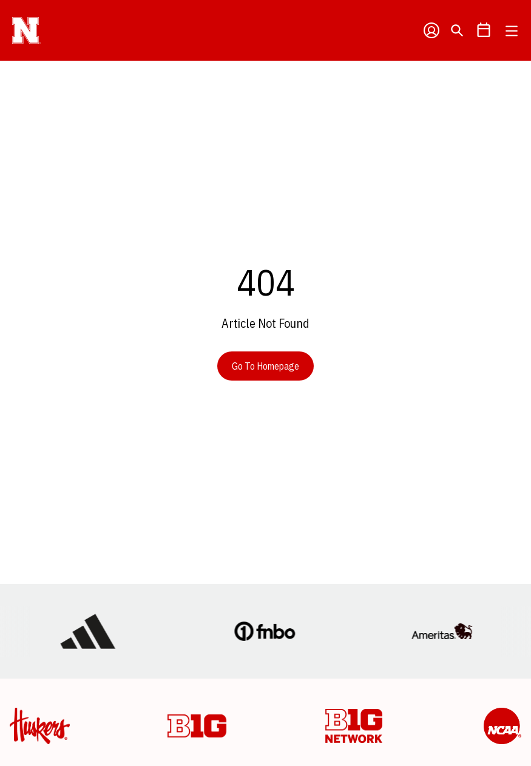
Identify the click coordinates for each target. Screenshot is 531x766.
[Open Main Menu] (511, 31)
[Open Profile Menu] (431, 30)
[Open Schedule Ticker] (484, 30)
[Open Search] (457, 30)
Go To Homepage (265, 366)
